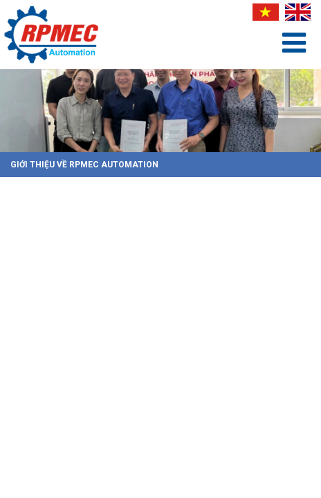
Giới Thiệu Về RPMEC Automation (84, 164)
